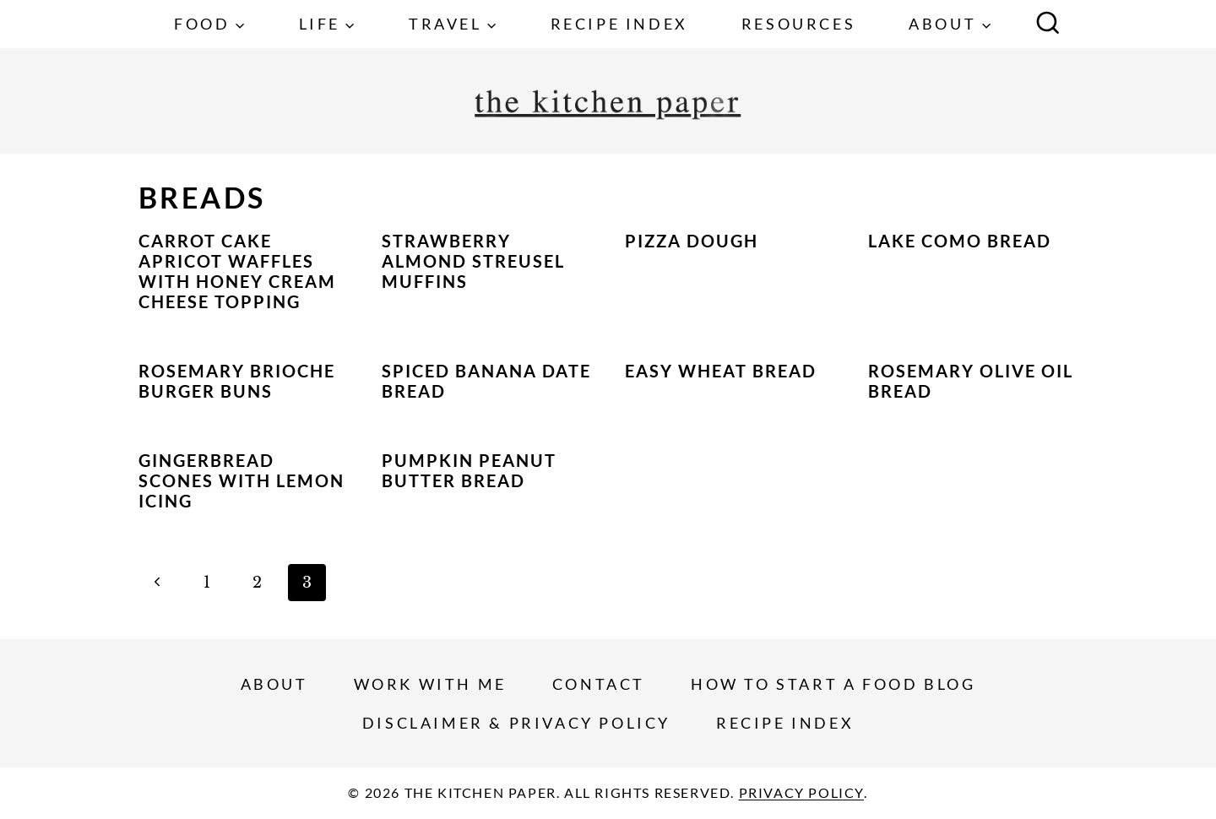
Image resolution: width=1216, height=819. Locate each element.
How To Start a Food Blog (833, 684)
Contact (598, 684)
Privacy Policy (801, 792)
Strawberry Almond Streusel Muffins (473, 261)
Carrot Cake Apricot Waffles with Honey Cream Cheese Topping (237, 271)
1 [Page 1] (207, 582)
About (274, 684)
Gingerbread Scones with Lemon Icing (241, 480)
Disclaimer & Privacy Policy (516, 722)
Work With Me (430, 684)
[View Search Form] (1048, 24)
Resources (798, 23)
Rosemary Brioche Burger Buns (236, 381)
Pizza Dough (691, 241)
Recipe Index (619, 23)
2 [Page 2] (257, 582)
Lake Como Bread (959, 241)
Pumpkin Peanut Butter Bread (469, 470)
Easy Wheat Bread (721, 371)
